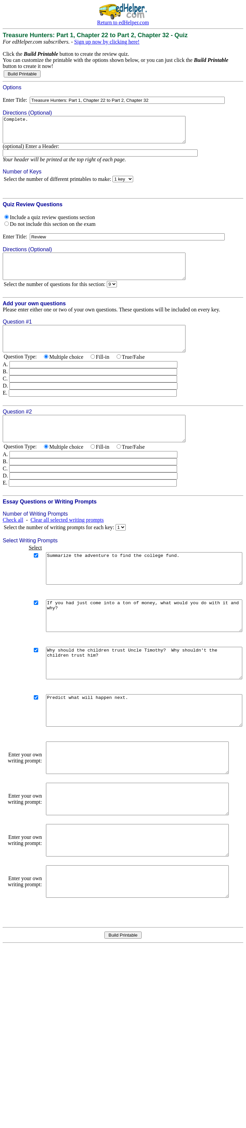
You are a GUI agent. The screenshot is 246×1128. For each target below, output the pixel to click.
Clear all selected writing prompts (67, 540)
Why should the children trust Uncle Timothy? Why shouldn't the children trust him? (135, 698)
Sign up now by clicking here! (107, 42)
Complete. (105, 132)
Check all (13, 540)
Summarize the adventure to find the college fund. (135, 591)
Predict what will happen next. (135, 752)
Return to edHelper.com (123, 22)
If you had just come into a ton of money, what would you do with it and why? (135, 645)
